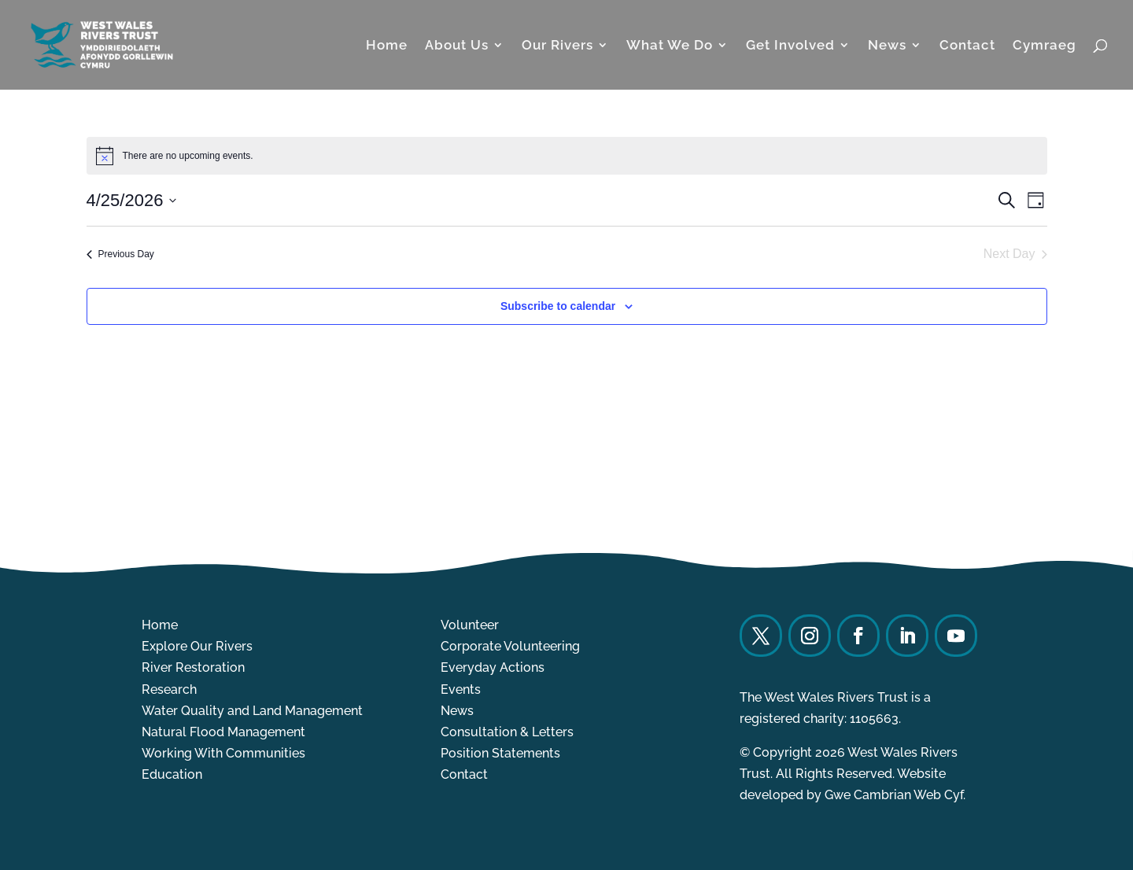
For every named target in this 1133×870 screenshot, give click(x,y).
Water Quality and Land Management (252, 710)
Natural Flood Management (223, 731)
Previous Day (120, 254)
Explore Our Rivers (197, 646)
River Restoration (193, 667)
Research (169, 689)
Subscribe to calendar (557, 306)
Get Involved (790, 46)
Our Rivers (557, 46)
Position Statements (500, 753)
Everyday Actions (492, 667)
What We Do (669, 46)
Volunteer (470, 624)
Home (387, 46)
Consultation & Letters (507, 731)
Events (461, 689)
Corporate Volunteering (510, 646)
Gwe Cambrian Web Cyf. (895, 794)
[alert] (567, 156)
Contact (967, 46)
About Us (457, 46)
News (887, 46)
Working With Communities (223, 753)
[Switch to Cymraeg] (1044, 64)
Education (172, 774)
